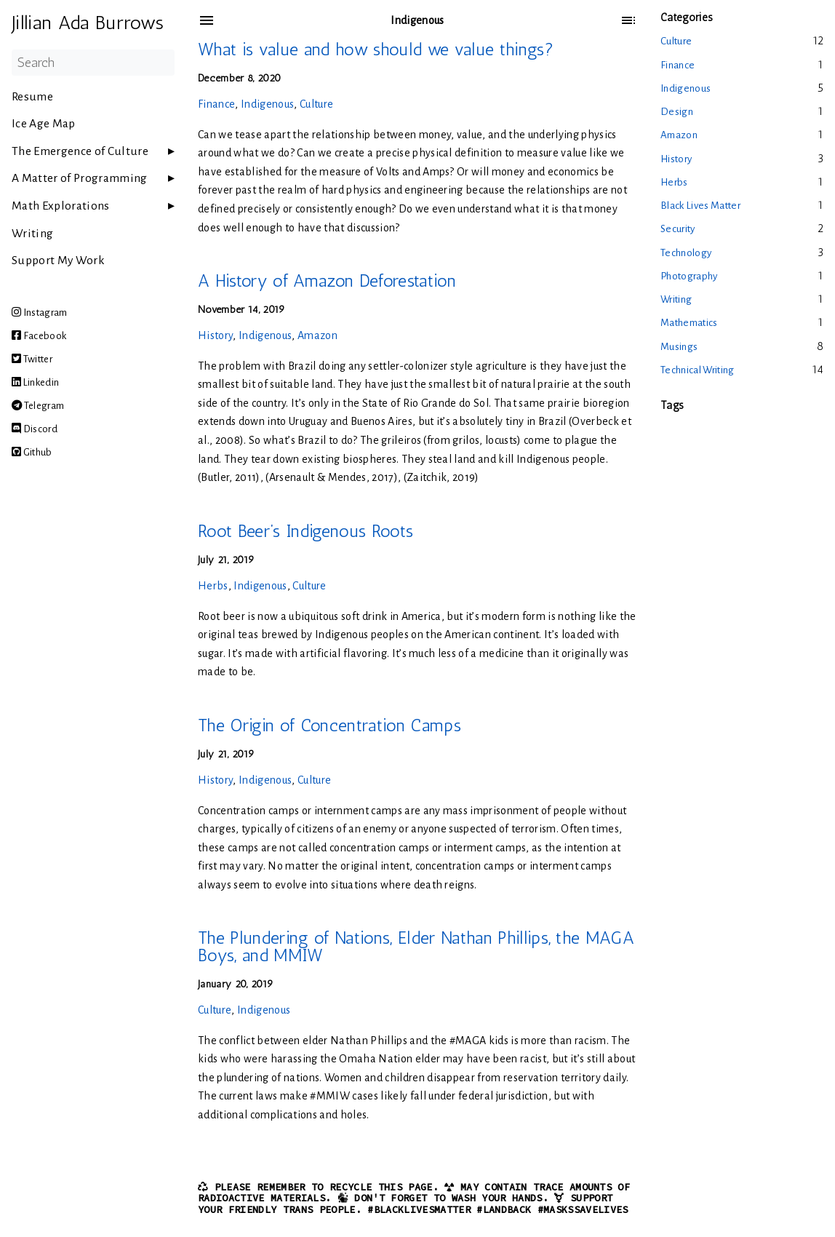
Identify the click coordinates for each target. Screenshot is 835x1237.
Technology (685, 252)
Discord (34, 428)
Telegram (38, 405)
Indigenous (267, 104)
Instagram (40, 312)
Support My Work (58, 260)
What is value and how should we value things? (376, 49)
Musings (679, 346)
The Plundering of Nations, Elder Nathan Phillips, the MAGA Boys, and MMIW (416, 946)
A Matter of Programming (80, 178)
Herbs (213, 586)
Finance (216, 104)
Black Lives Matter (700, 205)
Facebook (39, 335)
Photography (689, 276)
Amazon (317, 335)
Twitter (32, 359)
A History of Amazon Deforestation (327, 280)
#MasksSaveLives (583, 1210)
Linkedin (35, 382)
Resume (32, 96)
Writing (32, 233)
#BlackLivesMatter (419, 1210)
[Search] (93, 62)
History (215, 335)
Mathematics (689, 322)
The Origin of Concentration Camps (329, 725)
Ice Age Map (44, 123)
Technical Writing (697, 370)
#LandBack (503, 1210)
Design (676, 111)
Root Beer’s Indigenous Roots (305, 530)
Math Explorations (61, 205)
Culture (316, 104)
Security (677, 228)
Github (32, 452)
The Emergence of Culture (80, 151)
